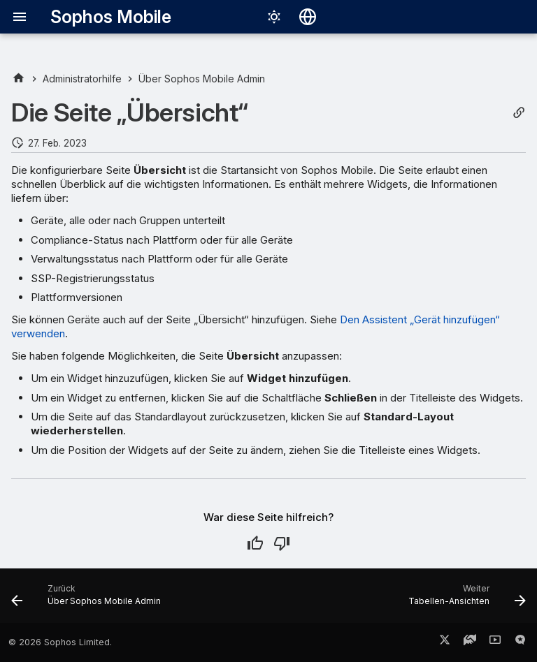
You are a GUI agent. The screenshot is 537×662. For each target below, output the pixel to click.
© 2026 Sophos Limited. (60, 642)
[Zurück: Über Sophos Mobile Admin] (88, 599)
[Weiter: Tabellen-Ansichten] (464, 599)
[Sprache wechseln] (308, 17)
